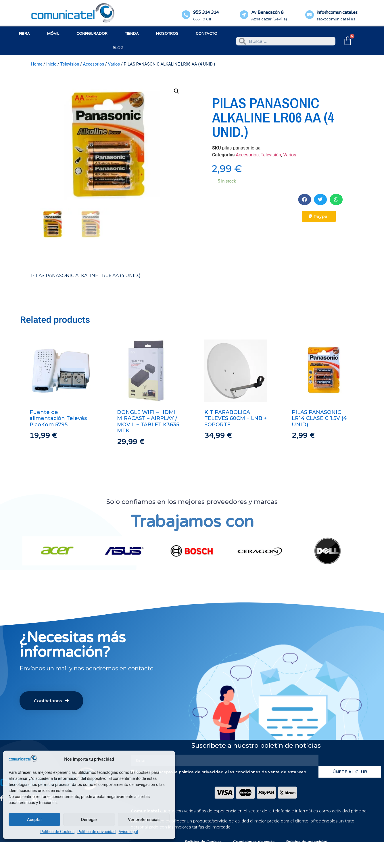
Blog (118, 48)
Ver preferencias (144, 819)
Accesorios (93, 64)
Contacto (206, 33)
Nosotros (167, 33)
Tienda (132, 33)
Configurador (91, 33)
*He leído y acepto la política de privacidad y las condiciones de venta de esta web (221, 772)
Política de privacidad (96, 831)
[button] (334, 199)
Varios (114, 64)
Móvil (53, 33)
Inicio (51, 64)
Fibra (24, 33)
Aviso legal (128, 831)
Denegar (89, 819)
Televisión (69, 64)
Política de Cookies (57, 831)
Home (37, 64)
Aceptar (34, 819)
